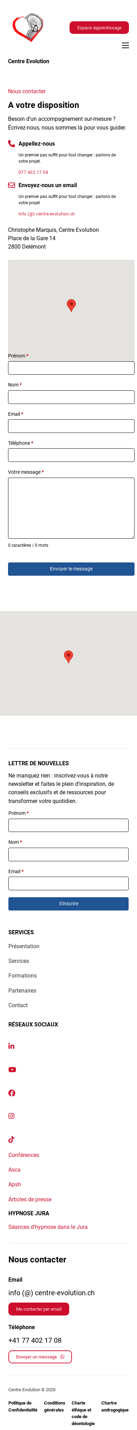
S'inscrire (68, 903)
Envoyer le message (71, 569)
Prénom (18, 356)
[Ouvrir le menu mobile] (125, 45)
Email (15, 414)
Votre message (26, 472)
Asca (14, 1169)
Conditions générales (54, 1406)
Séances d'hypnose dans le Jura (48, 1227)
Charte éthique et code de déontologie (83, 1413)
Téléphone (20, 443)
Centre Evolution (28, 61)
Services (18, 961)
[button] (71, 305)
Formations (22, 975)
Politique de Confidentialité (22, 1406)
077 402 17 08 (34, 172)
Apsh (14, 1184)
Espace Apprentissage (99, 27)
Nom (15, 385)
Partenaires (22, 990)
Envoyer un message (40, 1356)
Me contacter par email (39, 1309)
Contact (18, 1005)
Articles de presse (29, 1199)
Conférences (23, 1155)
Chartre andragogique (115, 1406)
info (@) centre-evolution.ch (47, 214)
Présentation (23, 946)
